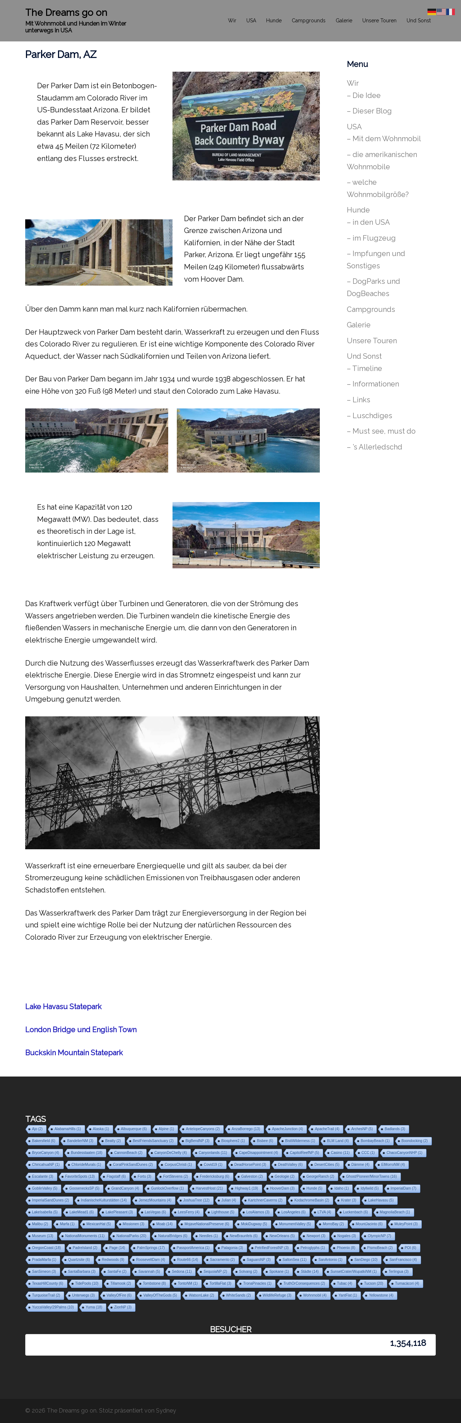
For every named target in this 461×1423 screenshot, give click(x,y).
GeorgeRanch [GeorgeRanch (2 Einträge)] (320, 1176)
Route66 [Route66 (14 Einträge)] (187, 1260)
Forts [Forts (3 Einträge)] (144, 1176)
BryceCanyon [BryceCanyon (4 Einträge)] (45, 1153)
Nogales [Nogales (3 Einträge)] (346, 1236)
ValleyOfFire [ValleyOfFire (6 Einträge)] (119, 1295)
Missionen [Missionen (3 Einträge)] (133, 1224)
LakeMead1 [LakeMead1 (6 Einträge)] (82, 1212)
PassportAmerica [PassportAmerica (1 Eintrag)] (193, 1248)
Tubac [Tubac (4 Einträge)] (344, 1283)
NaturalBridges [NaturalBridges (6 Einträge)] (172, 1236)
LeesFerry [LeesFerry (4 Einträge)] (189, 1212)
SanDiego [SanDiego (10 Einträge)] (365, 1260)
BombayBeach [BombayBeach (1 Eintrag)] (375, 1141)
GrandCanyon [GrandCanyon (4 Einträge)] (125, 1188)
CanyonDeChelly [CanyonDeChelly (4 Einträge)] (171, 1153)
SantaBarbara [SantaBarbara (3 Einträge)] (82, 1272)
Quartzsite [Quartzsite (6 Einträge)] (79, 1260)
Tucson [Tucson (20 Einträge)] (373, 1283)
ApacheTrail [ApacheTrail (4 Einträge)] (327, 1129)
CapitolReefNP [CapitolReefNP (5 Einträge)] (304, 1153)
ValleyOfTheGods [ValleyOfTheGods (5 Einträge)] (160, 1295)
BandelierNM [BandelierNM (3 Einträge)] (80, 1141)
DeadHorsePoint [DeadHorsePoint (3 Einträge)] (250, 1165)
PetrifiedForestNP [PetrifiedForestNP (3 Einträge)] (272, 1248)
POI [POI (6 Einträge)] (410, 1248)
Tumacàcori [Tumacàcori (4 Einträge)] (407, 1283)
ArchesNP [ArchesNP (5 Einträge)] (362, 1129)
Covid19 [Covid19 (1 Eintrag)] (213, 1165)
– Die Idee (364, 95)
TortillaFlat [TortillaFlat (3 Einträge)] (221, 1283)
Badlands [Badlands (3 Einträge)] (395, 1129)
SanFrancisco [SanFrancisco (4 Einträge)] (403, 1260)
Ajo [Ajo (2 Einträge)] (37, 1129)
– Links (358, 399)
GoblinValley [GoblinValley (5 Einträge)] (44, 1188)
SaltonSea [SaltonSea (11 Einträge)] (295, 1260)
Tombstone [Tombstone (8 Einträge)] (154, 1283)
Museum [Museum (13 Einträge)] (42, 1236)
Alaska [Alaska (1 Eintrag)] (101, 1129)
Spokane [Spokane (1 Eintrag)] (279, 1272)
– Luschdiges (369, 415)
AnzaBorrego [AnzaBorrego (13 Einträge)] (246, 1129)
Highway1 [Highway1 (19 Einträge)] (246, 1188)
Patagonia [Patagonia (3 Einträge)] (232, 1248)
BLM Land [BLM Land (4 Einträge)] (338, 1141)
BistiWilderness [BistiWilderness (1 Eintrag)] (300, 1141)
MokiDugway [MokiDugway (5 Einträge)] (254, 1224)
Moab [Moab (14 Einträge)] (164, 1224)
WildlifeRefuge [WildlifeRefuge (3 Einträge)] (277, 1295)
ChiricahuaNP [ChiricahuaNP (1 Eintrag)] (46, 1165)
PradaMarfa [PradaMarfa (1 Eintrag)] (44, 1260)
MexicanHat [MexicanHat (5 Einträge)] (98, 1224)
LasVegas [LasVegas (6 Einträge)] (155, 1212)
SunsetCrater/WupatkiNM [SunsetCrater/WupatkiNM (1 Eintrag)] (354, 1272)
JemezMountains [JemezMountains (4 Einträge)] (155, 1200)
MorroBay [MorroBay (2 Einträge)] (333, 1224)
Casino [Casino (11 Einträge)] (340, 1153)
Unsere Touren (379, 20)
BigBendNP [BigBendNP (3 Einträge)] (197, 1141)
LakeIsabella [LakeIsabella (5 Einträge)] (45, 1212)
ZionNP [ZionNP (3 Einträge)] (122, 1307)
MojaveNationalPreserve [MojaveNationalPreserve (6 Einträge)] (206, 1224)
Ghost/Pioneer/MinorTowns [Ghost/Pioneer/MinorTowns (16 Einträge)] (371, 1176)
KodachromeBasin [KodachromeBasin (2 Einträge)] (311, 1200)
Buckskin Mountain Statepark (74, 1052)
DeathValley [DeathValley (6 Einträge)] (290, 1165)
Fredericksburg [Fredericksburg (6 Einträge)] (214, 1176)
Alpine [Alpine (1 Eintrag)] (166, 1129)
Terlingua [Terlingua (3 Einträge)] (399, 1272)
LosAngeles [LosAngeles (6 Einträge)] (293, 1212)
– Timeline (364, 368)
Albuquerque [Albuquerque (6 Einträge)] (134, 1129)
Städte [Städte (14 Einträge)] (309, 1272)
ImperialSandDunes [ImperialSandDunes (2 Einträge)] (50, 1200)
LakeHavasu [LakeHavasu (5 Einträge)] (381, 1200)
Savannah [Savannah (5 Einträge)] (149, 1272)
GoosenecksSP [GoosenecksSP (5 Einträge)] (84, 1188)
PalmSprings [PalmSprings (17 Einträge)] (151, 1248)
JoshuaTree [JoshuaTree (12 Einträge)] (196, 1200)
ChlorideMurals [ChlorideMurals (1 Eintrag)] (86, 1165)
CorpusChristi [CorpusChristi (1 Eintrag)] (178, 1165)
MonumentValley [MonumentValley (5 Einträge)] (295, 1224)
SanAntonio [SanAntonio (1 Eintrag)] (330, 1260)
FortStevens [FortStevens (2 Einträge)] (175, 1176)
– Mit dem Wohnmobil (384, 138)
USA (251, 20)
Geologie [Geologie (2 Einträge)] (285, 1176)
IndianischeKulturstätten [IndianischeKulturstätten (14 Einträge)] (104, 1200)
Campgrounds (309, 20)
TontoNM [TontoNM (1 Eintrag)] (188, 1283)
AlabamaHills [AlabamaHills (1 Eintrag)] (67, 1129)
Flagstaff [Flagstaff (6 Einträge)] (116, 1176)
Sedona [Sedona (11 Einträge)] (182, 1272)
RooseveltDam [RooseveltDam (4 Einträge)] (150, 1260)
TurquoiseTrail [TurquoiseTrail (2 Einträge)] (46, 1295)
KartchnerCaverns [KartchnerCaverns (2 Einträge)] (265, 1200)
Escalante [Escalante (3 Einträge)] (42, 1176)
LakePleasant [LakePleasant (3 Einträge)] (119, 1212)
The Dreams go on (66, 12)
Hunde (274, 20)
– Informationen (373, 384)
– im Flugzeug (371, 238)
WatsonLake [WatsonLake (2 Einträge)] (201, 1295)
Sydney (166, 1410)
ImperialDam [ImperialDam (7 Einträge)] (404, 1188)
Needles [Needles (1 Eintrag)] (208, 1236)
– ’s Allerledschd (374, 447)
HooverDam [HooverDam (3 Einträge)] (282, 1188)
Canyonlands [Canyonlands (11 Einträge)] (213, 1153)
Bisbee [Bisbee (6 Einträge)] (265, 1141)
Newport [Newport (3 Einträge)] (315, 1236)
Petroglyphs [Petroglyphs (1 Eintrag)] (313, 1248)
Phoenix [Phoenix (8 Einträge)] (346, 1248)
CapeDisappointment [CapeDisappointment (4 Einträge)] (258, 1153)
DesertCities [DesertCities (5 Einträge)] (326, 1165)
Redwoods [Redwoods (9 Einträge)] (113, 1260)
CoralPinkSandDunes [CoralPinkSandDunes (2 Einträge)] (133, 1165)
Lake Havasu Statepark (63, 1006)
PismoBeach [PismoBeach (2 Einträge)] (380, 1248)
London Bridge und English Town (80, 1029)
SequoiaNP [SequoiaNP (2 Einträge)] (215, 1272)
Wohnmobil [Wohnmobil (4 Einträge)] (315, 1295)
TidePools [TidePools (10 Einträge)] (87, 1283)
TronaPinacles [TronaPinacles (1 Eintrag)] (257, 1283)
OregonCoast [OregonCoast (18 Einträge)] (46, 1248)
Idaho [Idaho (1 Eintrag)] (341, 1188)
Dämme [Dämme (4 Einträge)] (361, 1165)
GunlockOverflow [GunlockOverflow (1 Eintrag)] (167, 1188)
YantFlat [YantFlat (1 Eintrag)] (348, 1295)
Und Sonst (419, 20)
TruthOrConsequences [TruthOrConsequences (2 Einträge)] (304, 1283)
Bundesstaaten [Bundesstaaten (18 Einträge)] (86, 1153)
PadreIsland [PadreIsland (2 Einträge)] (85, 1248)
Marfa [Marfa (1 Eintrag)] (67, 1224)
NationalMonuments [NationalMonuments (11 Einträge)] (85, 1236)
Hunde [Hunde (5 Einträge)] (314, 1188)
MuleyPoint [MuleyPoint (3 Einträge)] (405, 1224)
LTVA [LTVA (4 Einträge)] (324, 1212)
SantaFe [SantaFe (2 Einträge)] (116, 1272)
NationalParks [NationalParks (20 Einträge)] (131, 1236)
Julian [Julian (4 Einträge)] (228, 1200)
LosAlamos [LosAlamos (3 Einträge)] (257, 1212)
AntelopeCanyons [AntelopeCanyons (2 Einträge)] (203, 1129)
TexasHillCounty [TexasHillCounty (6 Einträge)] (47, 1283)
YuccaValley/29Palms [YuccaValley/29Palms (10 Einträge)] (53, 1307)
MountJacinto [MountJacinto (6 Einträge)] (369, 1224)
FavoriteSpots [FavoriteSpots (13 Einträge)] (80, 1176)
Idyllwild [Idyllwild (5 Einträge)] (370, 1188)
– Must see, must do (381, 431)
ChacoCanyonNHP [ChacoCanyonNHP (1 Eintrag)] (404, 1153)
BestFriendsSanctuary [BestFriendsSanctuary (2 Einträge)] (153, 1141)
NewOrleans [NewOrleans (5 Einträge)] (282, 1236)
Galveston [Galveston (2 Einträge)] (252, 1176)
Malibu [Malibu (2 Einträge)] (40, 1224)
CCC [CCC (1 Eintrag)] (368, 1153)
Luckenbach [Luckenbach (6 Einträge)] (355, 1212)
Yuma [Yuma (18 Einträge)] (94, 1307)
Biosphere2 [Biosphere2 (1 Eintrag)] (233, 1141)
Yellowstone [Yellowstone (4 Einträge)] (381, 1295)
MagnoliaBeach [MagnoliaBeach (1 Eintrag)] (395, 1212)
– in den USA (368, 222)
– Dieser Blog (369, 111)
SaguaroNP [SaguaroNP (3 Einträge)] (259, 1260)
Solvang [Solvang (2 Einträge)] (248, 1272)
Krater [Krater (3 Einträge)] (348, 1200)
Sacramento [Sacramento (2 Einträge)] (222, 1260)
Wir (232, 20)
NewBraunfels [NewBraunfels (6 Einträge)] (244, 1236)
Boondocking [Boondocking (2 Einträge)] (415, 1141)
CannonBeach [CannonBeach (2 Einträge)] (128, 1153)
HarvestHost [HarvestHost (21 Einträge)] (209, 1188)
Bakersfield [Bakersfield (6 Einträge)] (43, 1141)
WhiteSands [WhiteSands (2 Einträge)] (238, 1295)
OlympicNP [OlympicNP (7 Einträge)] (379, 1236)
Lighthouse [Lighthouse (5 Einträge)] (222, 1212)
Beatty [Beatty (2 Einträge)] (113, 1141)
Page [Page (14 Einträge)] (117, 1248)
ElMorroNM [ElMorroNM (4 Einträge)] (393, 1165)
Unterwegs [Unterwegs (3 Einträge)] (83, 1295)
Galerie (344, 20)
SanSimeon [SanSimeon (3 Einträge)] (44, 1272)
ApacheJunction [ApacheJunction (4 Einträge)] (287, 1129)
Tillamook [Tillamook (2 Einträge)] (120, 1283)
